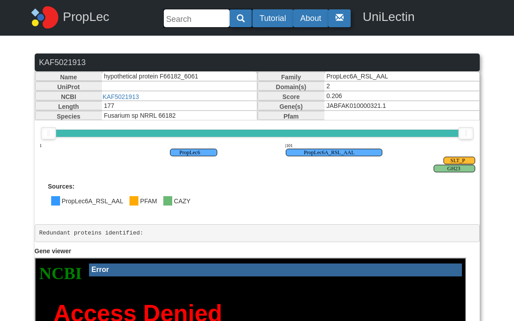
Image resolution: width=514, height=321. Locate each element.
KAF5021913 (121, 96)
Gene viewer (53, 251)
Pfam (291, 116)
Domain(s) (291, 87)
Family (291, 77)
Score (291, 97)
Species (69, 116)
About (310, 18)
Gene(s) (291, 106)
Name (68, 77)
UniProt (68, 87)
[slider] (48, 133)
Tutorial (272, 18)
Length (68, 106)
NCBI (68, 97)
